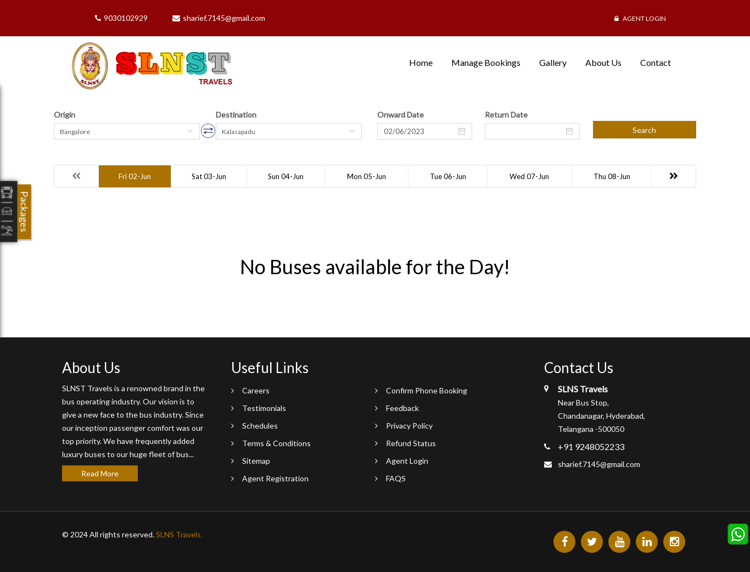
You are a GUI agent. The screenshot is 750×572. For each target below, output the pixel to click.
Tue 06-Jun (448, 176)
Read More (100, 473)
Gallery (553, 62)
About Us (603, 62)
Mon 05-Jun (366, 176)
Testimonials (264, 408)
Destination (236, 114)
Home (421, 62)
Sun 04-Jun (286, 176)
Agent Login (640, 18)
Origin (64, 114)
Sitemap (256, 460)
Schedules (260, 425)
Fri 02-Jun (135, 176)
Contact (655, 62)
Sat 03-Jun (209, 176)
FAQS (396, 478)
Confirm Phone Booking (426, 390)
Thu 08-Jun (612, 176)
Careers (256, 390)
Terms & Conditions (276, 443)
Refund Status (411, 443)
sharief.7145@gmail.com (599, 464)
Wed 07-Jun (529, 176)
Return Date (506, 114)
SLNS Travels (178, 534)
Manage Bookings (485, 62)
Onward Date (400, 114)
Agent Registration (275, 478)
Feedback (402, 408)
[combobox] (127, 131)
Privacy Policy (409, 425)
